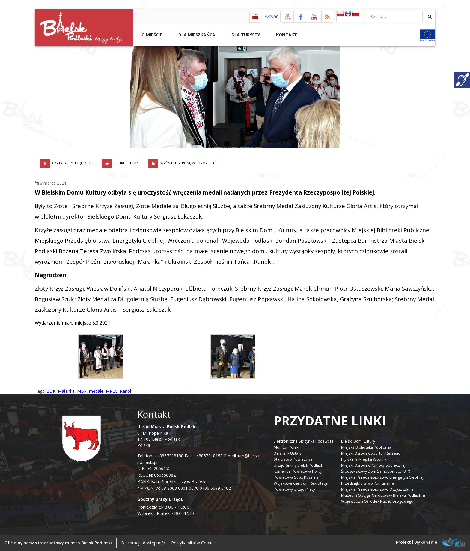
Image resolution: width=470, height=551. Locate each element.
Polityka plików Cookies (194, 543)
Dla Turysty (245, 35)
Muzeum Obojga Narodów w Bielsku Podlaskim (383, 495)
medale (96, 391)
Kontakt (286, 35)
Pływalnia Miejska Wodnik (363, 459)
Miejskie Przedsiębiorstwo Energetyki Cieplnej (382, 477)
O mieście (151, 35)
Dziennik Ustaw (287, 453)
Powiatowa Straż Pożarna (296, 477)
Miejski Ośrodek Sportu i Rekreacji (371, 453)
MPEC (112, 391)
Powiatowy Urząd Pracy (294, 489)
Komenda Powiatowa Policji (298, 471)
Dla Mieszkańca (196, 35)
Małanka (66, 391)
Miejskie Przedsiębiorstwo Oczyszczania (377, 489)
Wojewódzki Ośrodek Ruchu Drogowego (377, 501)
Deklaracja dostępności (144, 543)
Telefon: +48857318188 (160, 456)
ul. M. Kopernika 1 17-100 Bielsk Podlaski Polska (167, 436)
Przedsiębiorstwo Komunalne (367, 483)
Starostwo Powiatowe (293, 459)
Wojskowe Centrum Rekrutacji (300, 483)
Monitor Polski (286, 447)
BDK (50, 391)
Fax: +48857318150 (204, 456)
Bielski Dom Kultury (358, 441)
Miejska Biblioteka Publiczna (366, 447)
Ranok (126, 391)
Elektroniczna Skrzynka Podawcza (304, 441)
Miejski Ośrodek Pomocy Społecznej (373, 465)
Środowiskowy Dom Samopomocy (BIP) (375, 471)
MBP (82, 391)
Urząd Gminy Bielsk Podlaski (299, 465)
